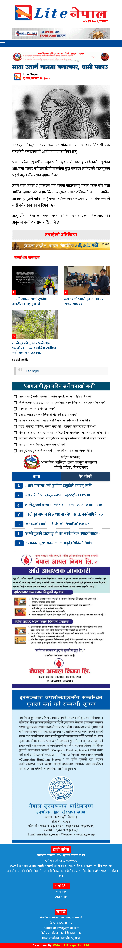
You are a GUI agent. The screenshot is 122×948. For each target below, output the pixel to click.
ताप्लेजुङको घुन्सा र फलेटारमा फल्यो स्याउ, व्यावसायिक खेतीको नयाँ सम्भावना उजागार (34, 348)
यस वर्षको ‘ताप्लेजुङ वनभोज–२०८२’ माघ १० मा (83, 301)
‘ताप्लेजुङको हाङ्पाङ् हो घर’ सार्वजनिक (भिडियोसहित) (62, 533)
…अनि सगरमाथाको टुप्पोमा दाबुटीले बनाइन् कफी (29, 301)
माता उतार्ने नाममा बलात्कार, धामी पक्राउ (60, 67)
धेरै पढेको (85, 476)
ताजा (36, 476)
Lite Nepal (32, 371)
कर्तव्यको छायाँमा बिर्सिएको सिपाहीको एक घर (57, 524)
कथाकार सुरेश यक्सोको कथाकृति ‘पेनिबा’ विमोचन (60, 543)
